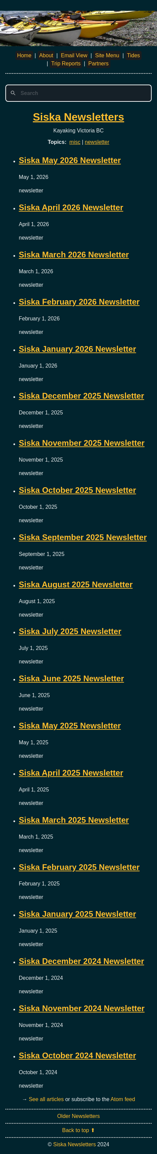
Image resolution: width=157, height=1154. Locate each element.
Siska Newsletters (78, 117)
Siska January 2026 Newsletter (77, 348)
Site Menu (107, 55)
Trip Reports (66, 63)
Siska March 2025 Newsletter (74, 819)
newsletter (97, 142)
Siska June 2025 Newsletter (71, 678)
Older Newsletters (78, 1116)
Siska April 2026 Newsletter (71, 207)
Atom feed (123, 1099)
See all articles (46, 1099)
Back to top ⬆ (78, 1130)
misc (75, 142)
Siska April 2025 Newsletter (71, 772)
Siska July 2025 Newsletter (70, 631)
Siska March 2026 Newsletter (74, 254)
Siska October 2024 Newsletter (77, 1055)
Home (24, 55)
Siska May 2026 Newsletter (70, 160)
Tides (133, 55)
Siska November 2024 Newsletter (82, 1008)
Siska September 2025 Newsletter (83, 537)
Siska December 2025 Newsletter (81, 395)
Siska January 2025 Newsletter (77, 913)
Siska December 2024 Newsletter (81, 961)
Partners (98, 63)
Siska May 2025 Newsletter (70, 725)
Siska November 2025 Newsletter (82, 442)
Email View (74, 55)
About (46, 55)
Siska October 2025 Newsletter (77, 490)
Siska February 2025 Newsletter (79, 867)
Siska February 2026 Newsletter (79, 301)
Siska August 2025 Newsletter (76, 584)
